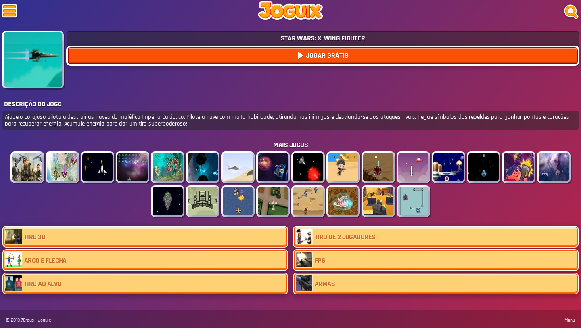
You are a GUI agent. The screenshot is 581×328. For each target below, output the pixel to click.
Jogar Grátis (326, 55)
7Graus (27, 320)
